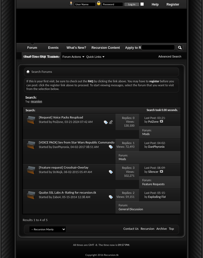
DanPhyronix (61, 147)
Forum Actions (71, 56)
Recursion (147, 229)
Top (171, 229)
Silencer (153, 172)
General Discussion (131, 209)
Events (53, 48)
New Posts (30, 56)
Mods (146, 134)
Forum (32, 48)
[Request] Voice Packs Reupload (61, 117)
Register (173, 4)
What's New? (76, 48)
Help (155, 4)
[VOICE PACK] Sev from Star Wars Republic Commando (76, 142)
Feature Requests (153, 184)
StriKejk (58, 172)
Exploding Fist (157, 197)
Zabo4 (57, 197)
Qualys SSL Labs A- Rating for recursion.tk (67, 192)
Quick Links (94, 56)
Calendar (54, 56)
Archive (161, 229)
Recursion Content (105, 48)
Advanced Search (169, 56)
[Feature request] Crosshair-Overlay (63, 167)
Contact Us (131, 229)
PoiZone (58, 122)
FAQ (42, 56)
